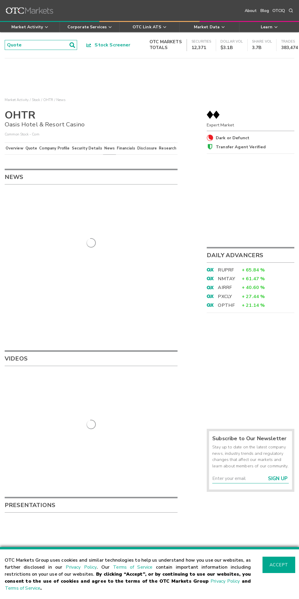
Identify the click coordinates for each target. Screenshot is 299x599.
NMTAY (226, 279)
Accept (279, 565)
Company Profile (54, 148)
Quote (31, 148)
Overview (14, 148)
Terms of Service (132, 567)
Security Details (87, 148)
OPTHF (226, 305)
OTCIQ (278, 10)
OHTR (48, 99)
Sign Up (278, 478)
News (109, 148)
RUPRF (226, 270)
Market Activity (17, 99)
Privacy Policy (81, 567)
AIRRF (225, 287)
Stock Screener (108, 45)
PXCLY (225, 296)
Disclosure (147, 148)
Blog (264, 10)
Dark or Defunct (232, 138)
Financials (126, 148)
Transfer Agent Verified (241, 147)
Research (167, 148)
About (251, 10)
